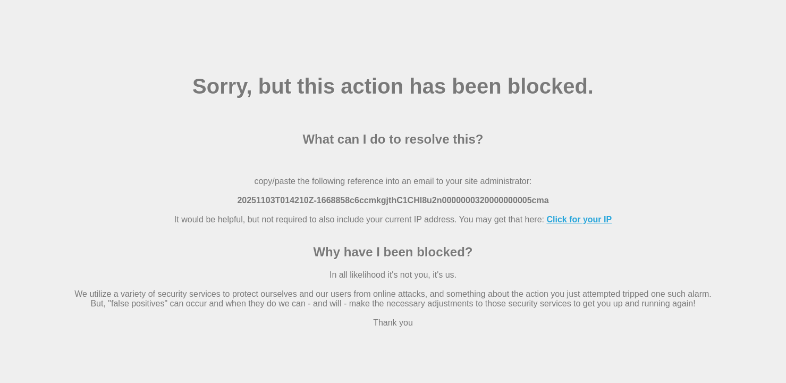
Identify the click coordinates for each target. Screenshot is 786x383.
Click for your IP (579, 219)
